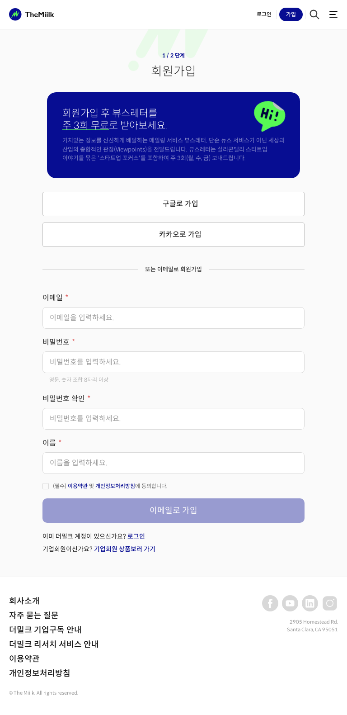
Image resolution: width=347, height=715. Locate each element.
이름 (49, 443)
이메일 (52, 298)
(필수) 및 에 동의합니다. (110, 486)
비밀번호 (56, 342)
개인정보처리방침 (115, 486)
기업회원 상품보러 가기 (124, 549)
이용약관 (78, 486)
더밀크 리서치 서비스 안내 (54, 644)
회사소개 (24, 601)
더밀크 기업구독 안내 (45, 630)
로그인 (136, 536)
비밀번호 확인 (63, 398)
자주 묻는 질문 (34, 615)
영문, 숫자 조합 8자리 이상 (78, 379)
